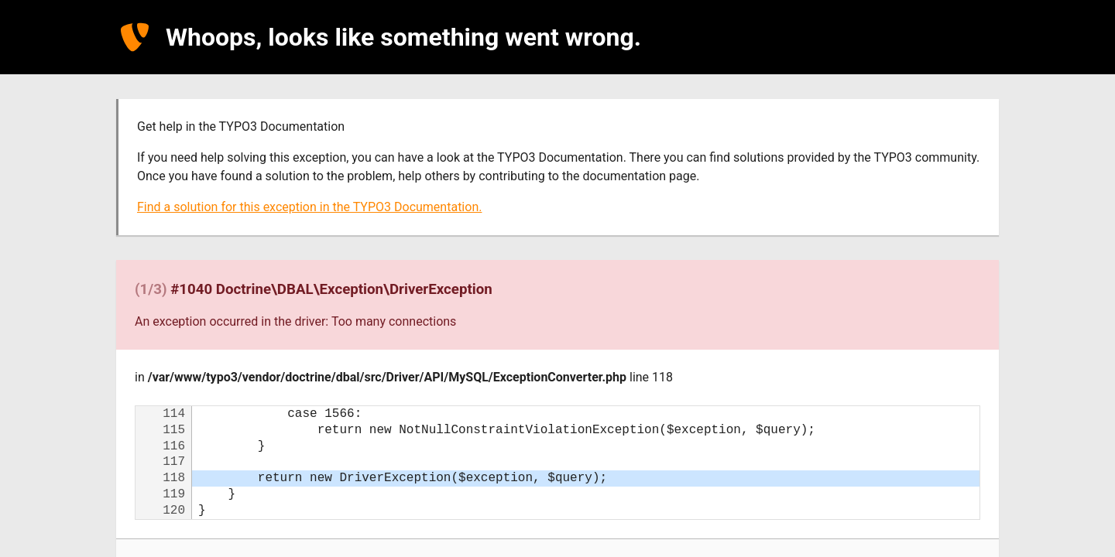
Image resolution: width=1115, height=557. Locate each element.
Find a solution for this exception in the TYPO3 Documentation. (309, 207)
